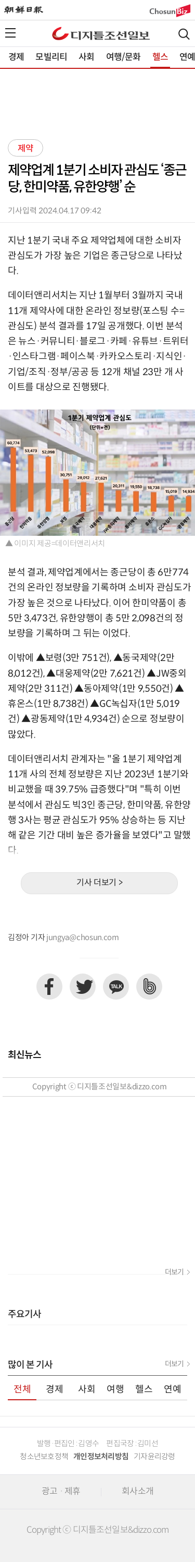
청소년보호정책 (44, 1456)
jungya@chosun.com (82, 938)
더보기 (174, 1272)
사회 (86, 57)
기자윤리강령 (154, 1456)
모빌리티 (51, 57)
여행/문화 (123, 57)
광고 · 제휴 (61, 1491)
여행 (115, 1389)
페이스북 (49, 987)
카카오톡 (116, 987)
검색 (184, 34)
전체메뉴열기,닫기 (10, 33)
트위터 (83, 987)
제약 (25, 148)
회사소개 (137, 1491)
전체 (22, 1389)
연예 (172, 1389)
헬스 (160, 57)
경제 (16, 57)
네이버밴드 (149, 987)
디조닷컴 (101, 33)
